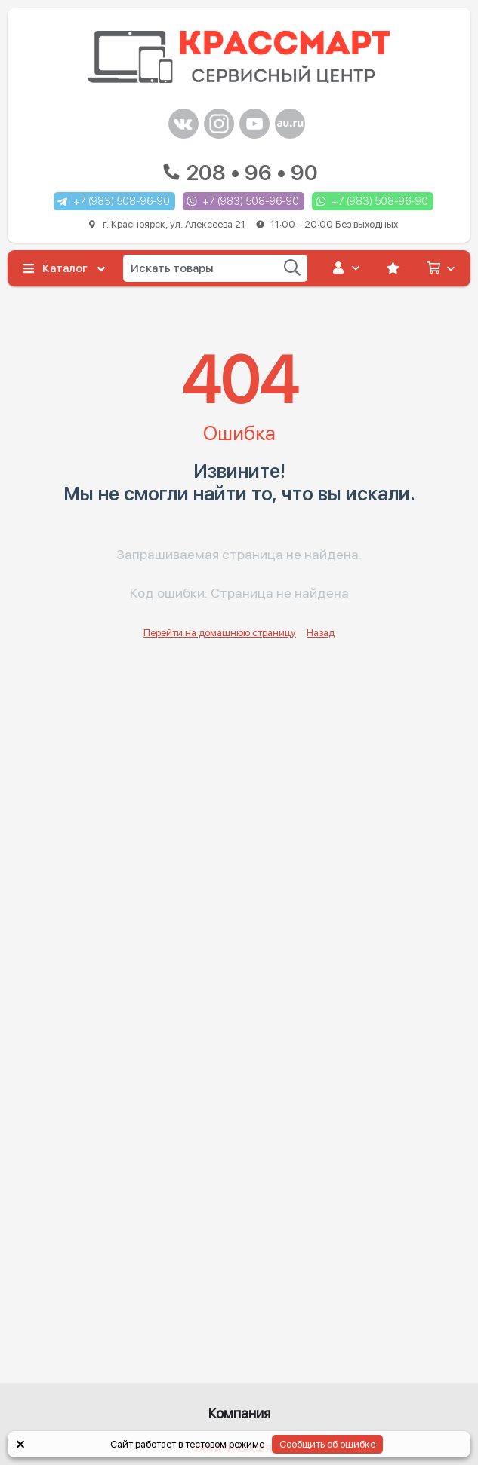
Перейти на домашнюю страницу (219, 632)
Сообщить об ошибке (327, 1444)
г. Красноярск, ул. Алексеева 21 (244, 224)
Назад (321, 632)
